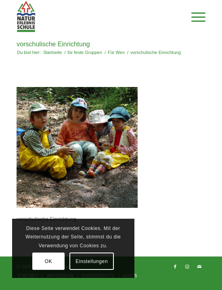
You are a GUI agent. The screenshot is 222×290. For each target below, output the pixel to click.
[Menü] (194, 16)
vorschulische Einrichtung (53, 44)
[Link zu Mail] (199, 267)
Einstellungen (91, 261)
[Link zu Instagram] (187, 267)
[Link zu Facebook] (175, 267)
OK (48, 261)
